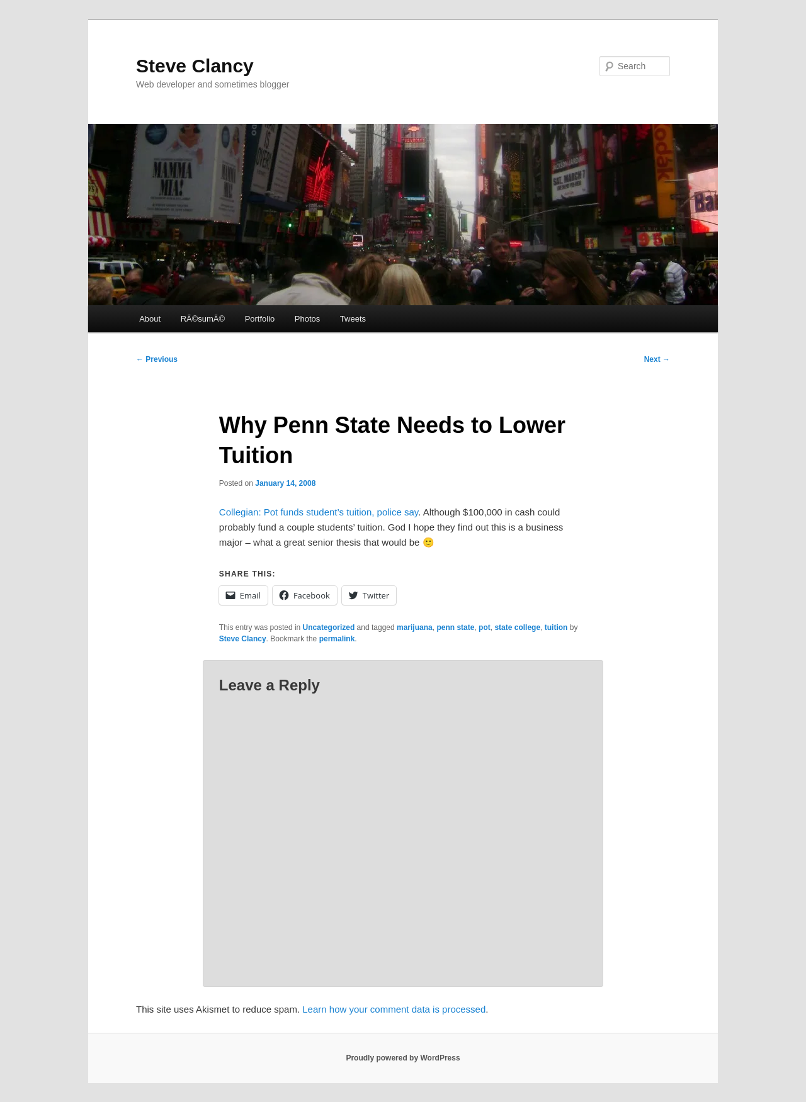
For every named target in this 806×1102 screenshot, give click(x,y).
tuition (556, 627)
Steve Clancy (195, 65)
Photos (307, 318)
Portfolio (260, 318)
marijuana (415, 627)
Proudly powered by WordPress (403, 1058)
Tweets (353, 318)
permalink (337, 638)
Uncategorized (329, 627)
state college (517, 627)
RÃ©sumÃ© (203, 318)
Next (657, 359)
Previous (157, 359)
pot (485, 627)
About (150, 318)
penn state (455, 627)
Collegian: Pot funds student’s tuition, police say (318, 512)
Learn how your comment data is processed (393, 1009)
